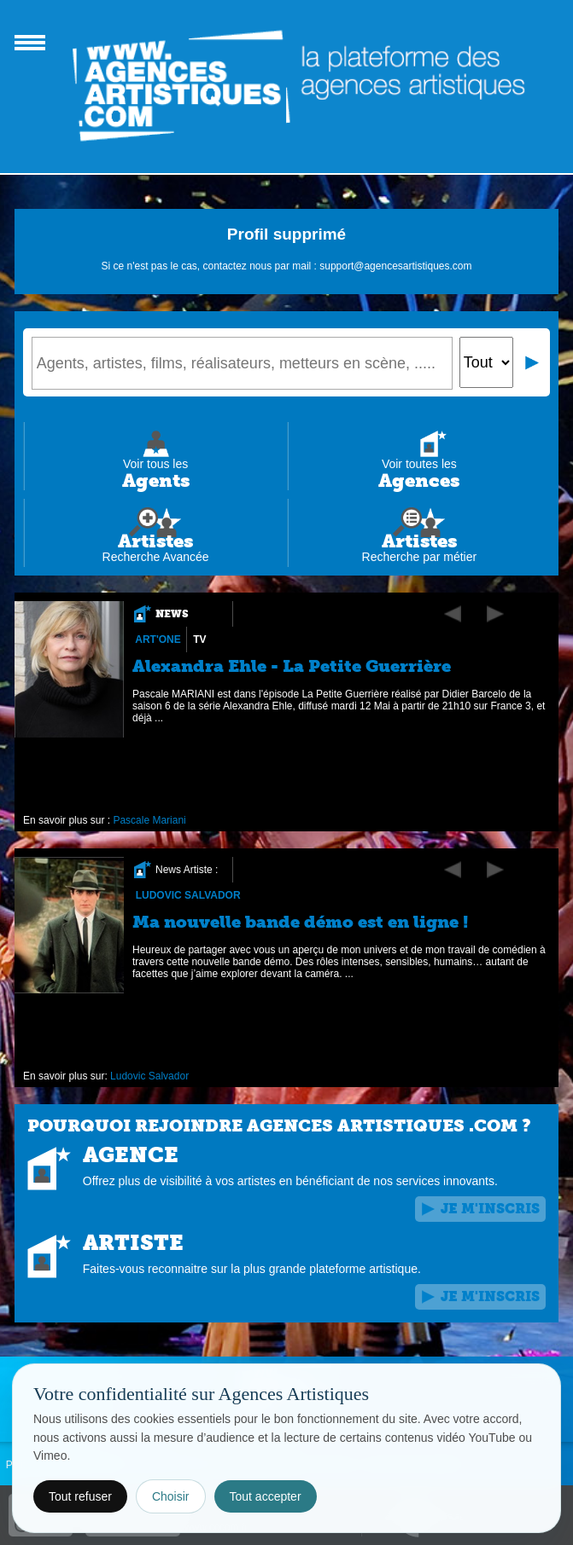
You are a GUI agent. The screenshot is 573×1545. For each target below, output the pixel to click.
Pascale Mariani (149, 820)
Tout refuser (80, 1496)
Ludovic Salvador (187, 895)
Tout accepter (265, 1496)
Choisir (171, 1496)
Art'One (158, 639)
